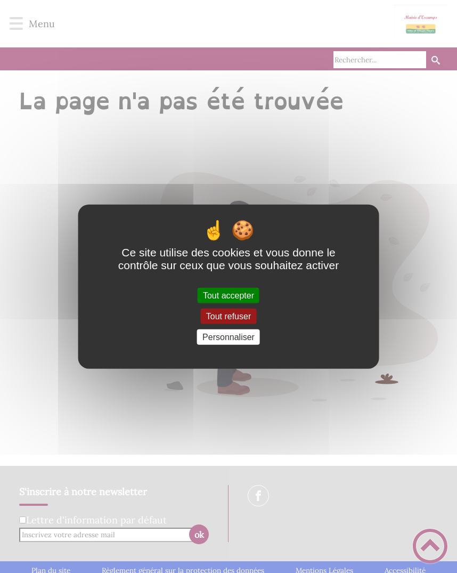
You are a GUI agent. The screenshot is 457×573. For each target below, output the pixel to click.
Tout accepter (228, 295)
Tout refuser (228, 315)
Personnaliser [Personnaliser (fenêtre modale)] (228, 337)
